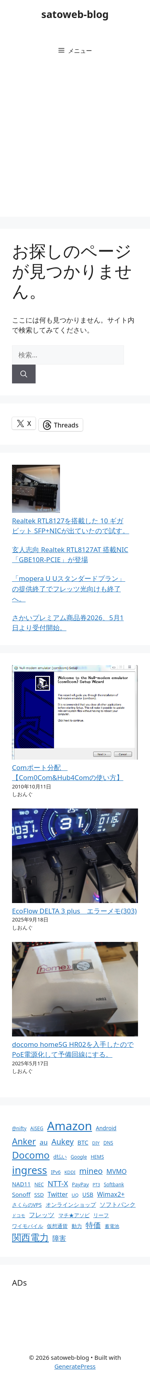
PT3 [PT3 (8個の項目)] (96, 1184)
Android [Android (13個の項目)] (106, 1128)
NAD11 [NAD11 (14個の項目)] (21, 1184)
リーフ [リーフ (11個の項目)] (101, 1215)
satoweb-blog (74, 14)
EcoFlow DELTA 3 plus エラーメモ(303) (74, 910)
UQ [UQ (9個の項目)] (75, 1195)
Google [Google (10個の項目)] (79, 1156)
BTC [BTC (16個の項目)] (83, 1142)
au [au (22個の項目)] (44, 1142)
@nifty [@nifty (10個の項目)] (19, 1128)
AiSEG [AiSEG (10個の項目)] (36, 1128)
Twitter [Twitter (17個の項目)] (58, 1194)
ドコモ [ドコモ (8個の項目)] (18, 1215)
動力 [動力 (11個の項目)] (77, 1226)
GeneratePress (75, 1366)
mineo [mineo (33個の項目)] (91, 1170)
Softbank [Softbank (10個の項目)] (114, 1184)
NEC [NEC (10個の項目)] (39, 1184)
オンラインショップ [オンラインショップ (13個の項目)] (71, 1204)
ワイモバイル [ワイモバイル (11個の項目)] (27, 1226)
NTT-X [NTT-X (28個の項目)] (58, 1183)
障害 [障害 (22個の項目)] (59, 1238)
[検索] (24, 374)
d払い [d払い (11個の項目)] (60, 1156)
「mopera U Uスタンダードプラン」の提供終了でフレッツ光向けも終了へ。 (68, 588)
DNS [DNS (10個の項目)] (108, 1142)
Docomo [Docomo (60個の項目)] (31, 1155)
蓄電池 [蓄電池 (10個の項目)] (112, 1226)
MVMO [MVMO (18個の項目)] (116, 1171)
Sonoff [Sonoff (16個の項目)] (21, 1194)
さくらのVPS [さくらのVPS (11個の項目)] (27, 1204)
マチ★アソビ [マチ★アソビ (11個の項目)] (74, 1215)
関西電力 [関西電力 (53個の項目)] (30, 1237)
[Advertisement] (75, 142)
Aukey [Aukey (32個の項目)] (63, 1141)
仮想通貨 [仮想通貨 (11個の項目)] (57, 1226)
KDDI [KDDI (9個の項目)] (70, 1172)
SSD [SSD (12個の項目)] (39, 1194)
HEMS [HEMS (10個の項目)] (97, 1156)
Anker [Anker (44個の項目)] (24, 1141)
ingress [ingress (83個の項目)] (29, 1170)
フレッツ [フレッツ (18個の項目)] (41, 1214)
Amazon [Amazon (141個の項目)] (69, 1126)
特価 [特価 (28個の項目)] (93, 1225)
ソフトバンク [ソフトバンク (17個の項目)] (118, 1204)
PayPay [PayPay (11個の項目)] (80, 1184)
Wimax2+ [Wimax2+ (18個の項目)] (111, 1194)
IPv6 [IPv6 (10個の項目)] (55, 1172)
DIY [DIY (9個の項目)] (96, 1143)
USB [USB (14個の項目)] (87, 1194)
